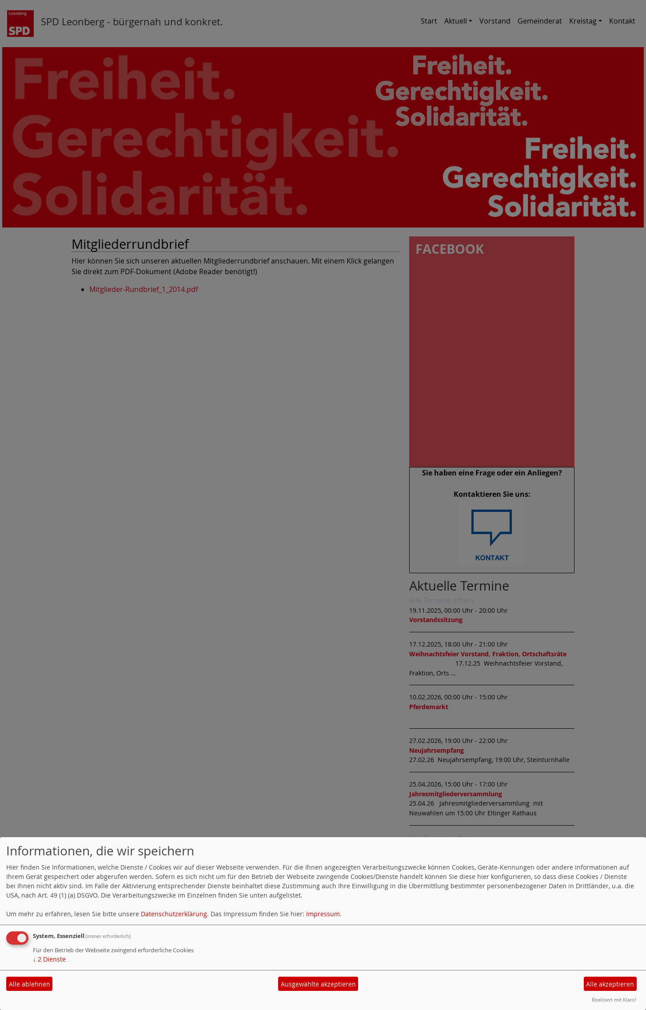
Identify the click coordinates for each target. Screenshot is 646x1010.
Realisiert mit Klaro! (614, 999)
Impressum (323, 914)
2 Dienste (49, 959)
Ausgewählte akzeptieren (318, 984)
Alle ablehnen (29, 984)
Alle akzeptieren (610, 984)
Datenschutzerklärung (174, 914)
